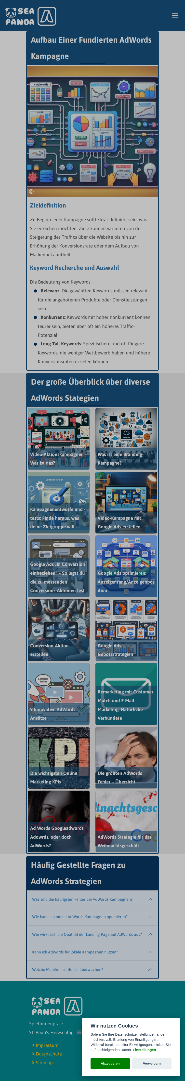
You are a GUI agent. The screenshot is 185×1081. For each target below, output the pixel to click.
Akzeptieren (110, 1063)
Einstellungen (144, 1050)
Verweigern (152, 1063)
